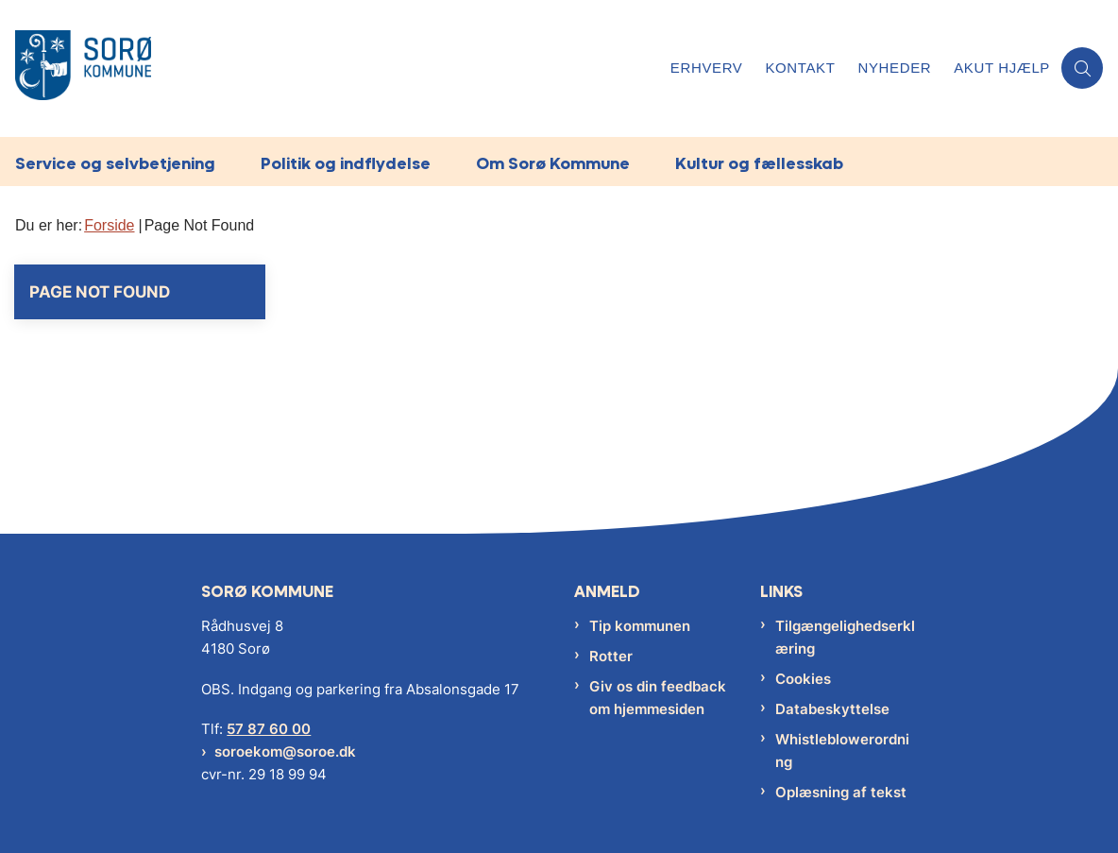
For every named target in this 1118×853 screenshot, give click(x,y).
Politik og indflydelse (346, 163)
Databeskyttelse (832, 709)
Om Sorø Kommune (553, 163)
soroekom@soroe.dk (285, 751)
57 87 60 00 (269, 729)
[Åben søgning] (1082, 68)
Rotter (611, 656)
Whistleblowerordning (842, 750)
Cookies (803, 679)
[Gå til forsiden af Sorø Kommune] (329, 68)
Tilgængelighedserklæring (845, 637)
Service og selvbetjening (115, 163)
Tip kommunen (639, 626)
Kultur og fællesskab (759, 163)
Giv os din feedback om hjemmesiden (657, 697)
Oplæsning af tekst (840, 792)
